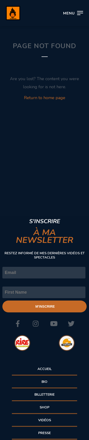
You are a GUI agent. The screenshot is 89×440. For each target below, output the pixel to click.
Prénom (10, 282)
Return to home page (44, 98)
